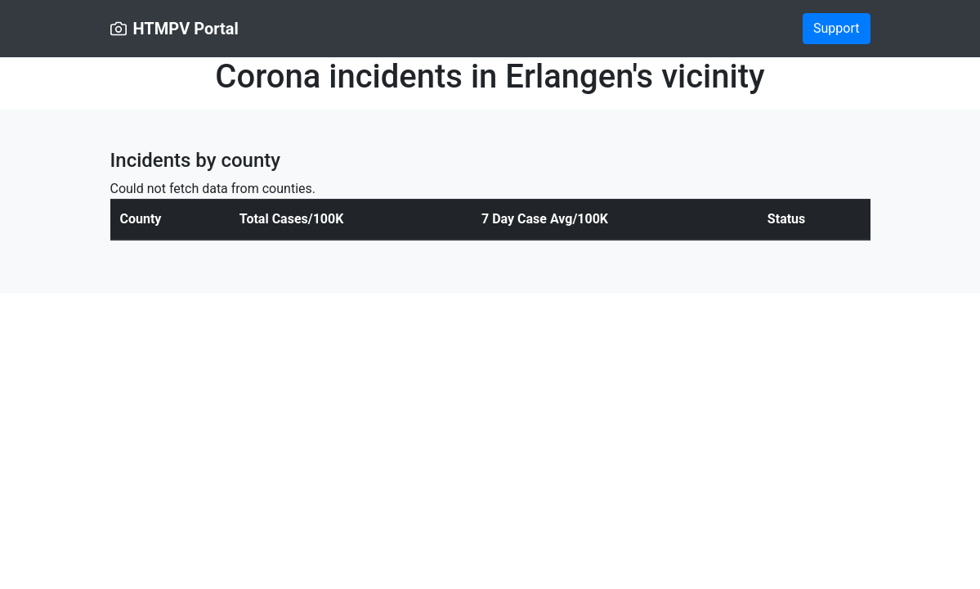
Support (836, 28)
